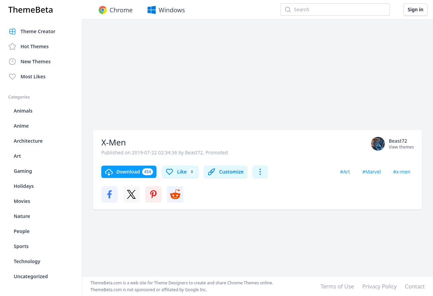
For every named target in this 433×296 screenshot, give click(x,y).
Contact (415, 286)
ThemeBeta (30, 9)
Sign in (415, 9)
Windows (165, 9)
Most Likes (27, 77)
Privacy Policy (379, 286)
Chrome (114, 9)
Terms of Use (337, 286)
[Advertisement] (257, 78)
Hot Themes (28, 46)
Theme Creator (31, 31)
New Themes (29, 61)
